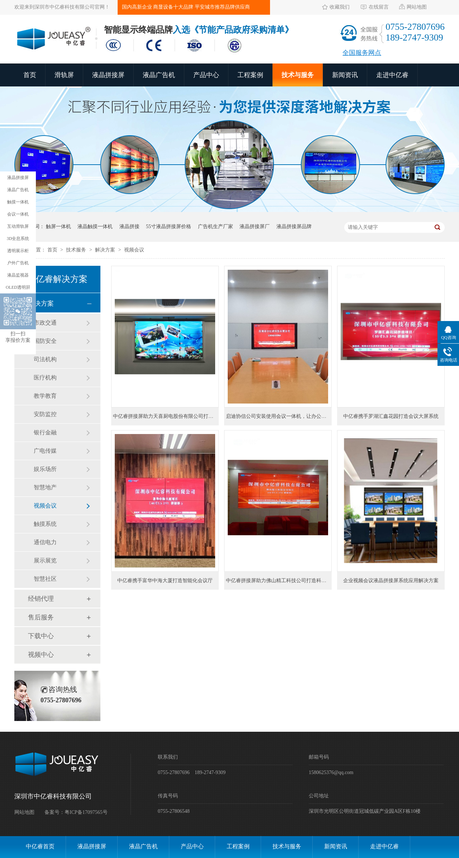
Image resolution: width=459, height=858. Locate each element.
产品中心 (206, 75)
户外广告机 (18, 262)
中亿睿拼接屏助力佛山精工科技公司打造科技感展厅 (283, 580)
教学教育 (45, 396)
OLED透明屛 (18, 287)
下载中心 (41, 636)
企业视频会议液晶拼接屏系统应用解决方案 (391, 580)
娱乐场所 (45, 469)
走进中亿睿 (392, 75)
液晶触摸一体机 (95, 226)
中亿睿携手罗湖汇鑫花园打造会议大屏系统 (391, 416)
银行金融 (45, 432)
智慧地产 (45, 487)
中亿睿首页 (40, 846)
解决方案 (106, 250)
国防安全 (45, 341)
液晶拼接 (129, 226)
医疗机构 (45, 377)
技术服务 (76, 250)
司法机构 (45, 359)
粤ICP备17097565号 (86, 812)
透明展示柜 (18, 250)
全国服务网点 (361, 52)
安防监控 (45, 414)
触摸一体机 (18, 201)
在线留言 (379, 7)
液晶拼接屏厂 (255, 226)
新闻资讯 (345, 75)
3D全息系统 (18, 238)
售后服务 (41, 617)
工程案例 (250, 75)
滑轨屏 (64, 75)
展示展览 (45, 560)
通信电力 (45, 542)
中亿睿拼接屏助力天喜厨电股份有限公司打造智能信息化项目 (181, 416)
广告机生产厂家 (215, 226)
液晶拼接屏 (108, 75)
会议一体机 (18, 214)
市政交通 (45, 323)
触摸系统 (45, 524)
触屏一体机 (58, 226)
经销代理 (41, 598)
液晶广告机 (159, 75)
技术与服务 (297, 75)
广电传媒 (45, 451)
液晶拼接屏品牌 (294, 226)
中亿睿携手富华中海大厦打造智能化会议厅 (165, 580)
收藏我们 (340, 7)
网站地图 (417, 7)
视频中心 (41, 654)
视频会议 (134, 250)
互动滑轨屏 (18, 226)
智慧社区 (45, 579)
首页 (29, 75)
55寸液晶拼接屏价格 (168, 226)
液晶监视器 (18, 275)
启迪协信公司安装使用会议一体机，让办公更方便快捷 (286, 416)
